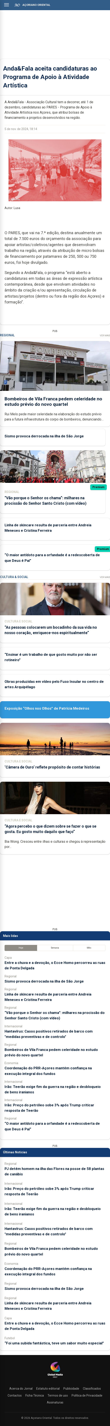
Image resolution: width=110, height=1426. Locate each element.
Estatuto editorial (48, 1388)
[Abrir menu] (6, 5)
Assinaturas (55, 1402)
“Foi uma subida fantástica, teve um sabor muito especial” (54, 1343)
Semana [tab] (55, 947)
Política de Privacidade (87, 1395)
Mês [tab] (89, 947)
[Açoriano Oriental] (55, 1378)
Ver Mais (105, 335)
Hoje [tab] (21, 947)
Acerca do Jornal (21, 1388)
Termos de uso (58, 1395)
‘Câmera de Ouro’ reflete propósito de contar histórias (52, 767)
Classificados (92, 1388)
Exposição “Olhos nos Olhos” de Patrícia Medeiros (47, 708)
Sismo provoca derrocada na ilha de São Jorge (44, 436)
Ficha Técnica (34, 1395)
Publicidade (71, 1388)
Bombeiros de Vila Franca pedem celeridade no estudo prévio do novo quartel (53, 401)
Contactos (15, 1395)
